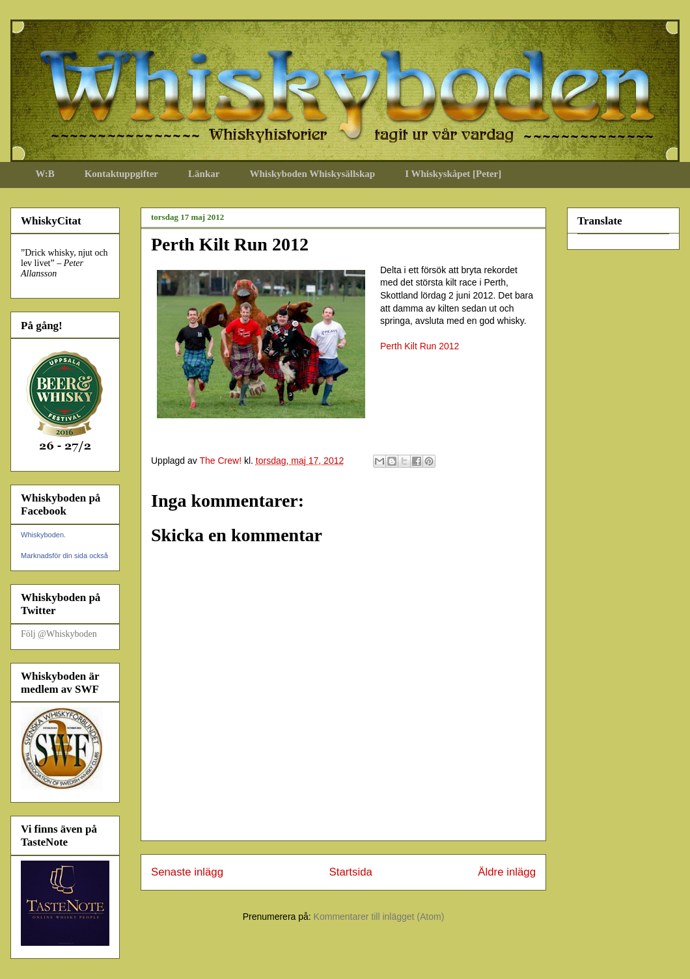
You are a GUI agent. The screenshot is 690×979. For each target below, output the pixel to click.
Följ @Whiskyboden (59, 634)
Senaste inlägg (187, 872)
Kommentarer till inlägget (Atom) (379, 916)
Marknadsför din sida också (64, 555)
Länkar (203, 173)
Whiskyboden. (43, 535)
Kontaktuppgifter (121, 173)
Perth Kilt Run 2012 (419, 346)
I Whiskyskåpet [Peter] (453, 173)
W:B (45, 173)
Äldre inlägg (507, 872)
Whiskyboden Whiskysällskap (312, 173)
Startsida (350, 872)
